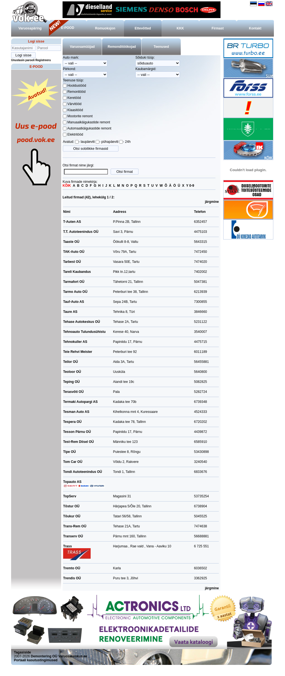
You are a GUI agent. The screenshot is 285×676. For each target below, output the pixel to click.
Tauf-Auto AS (73, 302)
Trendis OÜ (72, 578)
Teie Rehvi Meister (77, 352)
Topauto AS (84, 484)
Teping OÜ (71, 382)
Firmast (218, 28)
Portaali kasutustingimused (36, 660)
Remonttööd (76, 92)
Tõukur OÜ (71, 516)
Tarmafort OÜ (73, 282)
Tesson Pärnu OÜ (77, 432)
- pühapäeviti (108, 142)
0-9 (191, 186)
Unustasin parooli (22, 60)
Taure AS (70, 312)
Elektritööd (74, 134)
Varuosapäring (29, 28)
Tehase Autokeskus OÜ (81, 322)
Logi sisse (36, 41)
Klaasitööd (74, 110)
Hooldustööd (76, 86)
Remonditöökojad (122, 47)
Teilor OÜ (70, 362)
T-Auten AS (72, 222)
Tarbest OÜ (72, 262)
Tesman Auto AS (76, 412)
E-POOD (67, 28)
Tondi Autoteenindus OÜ (82, 472)
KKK (180, 28)
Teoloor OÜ (72, 372)
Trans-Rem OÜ (74, 526)
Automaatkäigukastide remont (88, 128)
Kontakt (255, 28)
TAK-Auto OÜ (73, 252)
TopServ (69, 496)
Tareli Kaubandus (77, 272)
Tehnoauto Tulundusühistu (84, 332)
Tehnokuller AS (75, 342)
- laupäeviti (87, 142)
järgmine (212, 202)
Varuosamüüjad (82, 47)
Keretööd (73, 98)
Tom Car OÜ (72, 462)
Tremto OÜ (71, 568)
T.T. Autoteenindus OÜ (80, 232)
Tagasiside (22, 652)
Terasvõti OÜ (73, 392)
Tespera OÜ (72, 422)
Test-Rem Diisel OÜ (78, 442)
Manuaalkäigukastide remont (88, 122)
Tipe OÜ (69, 452)
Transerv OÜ (73, 536)
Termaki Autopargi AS (80, 402)
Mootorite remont (79, 116)
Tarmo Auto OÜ (75, 292)
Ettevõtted (143, 28)
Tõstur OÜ (71, 506)
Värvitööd (73, 104)
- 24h (126, 142)
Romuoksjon (105, 28)
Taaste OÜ (71, 242)
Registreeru (43, 60)
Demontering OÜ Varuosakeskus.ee (59, 656)
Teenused (161, 47)
